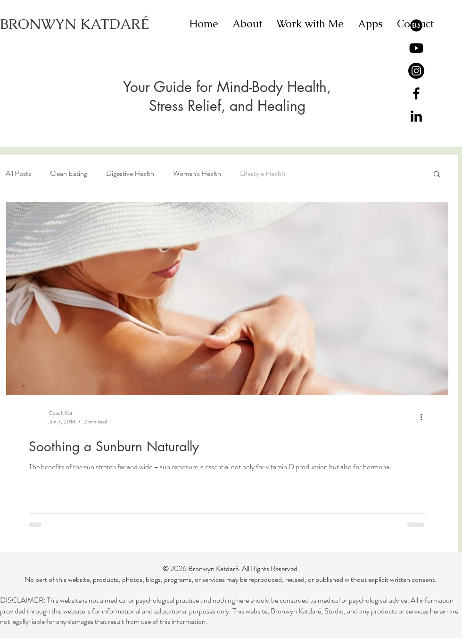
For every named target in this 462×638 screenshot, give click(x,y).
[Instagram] (416, 71)
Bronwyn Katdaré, (297, 610)
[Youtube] (416, 48)
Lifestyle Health (262, 173)
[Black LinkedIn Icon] (416, 116)
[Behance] (416, 25)
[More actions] (424, 417)
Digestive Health (130, 173)
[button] (436, 175)
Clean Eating (68, 173)
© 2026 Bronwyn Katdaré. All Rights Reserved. (231, 568)
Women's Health (197, 173)
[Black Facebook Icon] (416, 93)
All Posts (18, 173)
